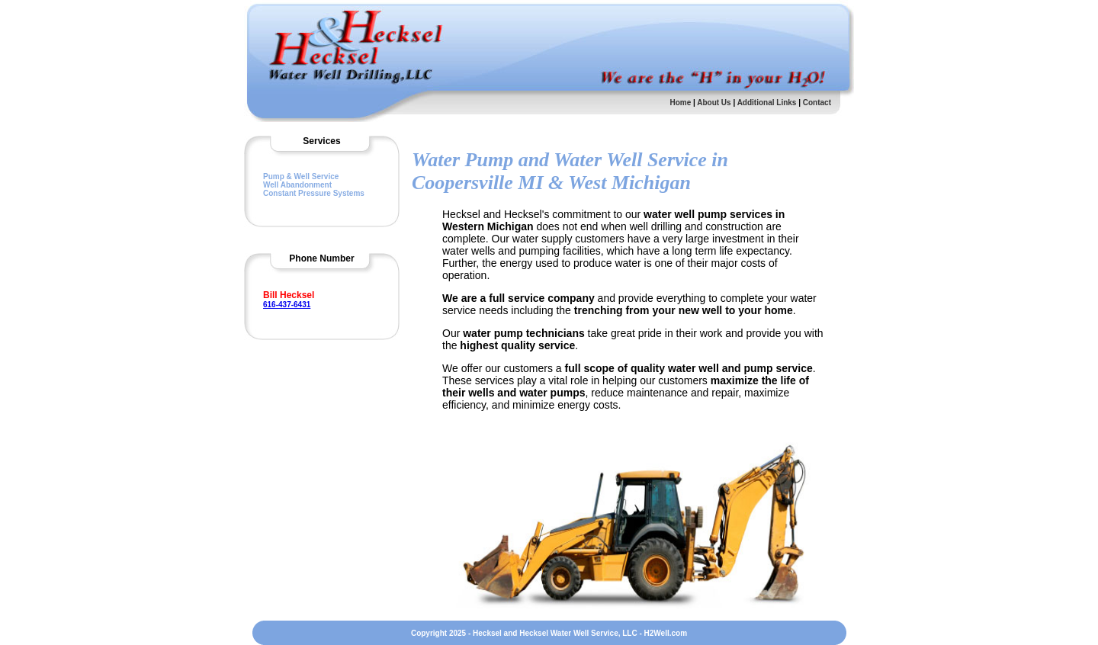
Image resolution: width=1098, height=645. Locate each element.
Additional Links (768, 102)
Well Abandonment (297, 185)
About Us (713, 102)
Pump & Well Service (301, 176)
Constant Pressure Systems (313, 193)
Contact (817, 102)
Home (680, 102)
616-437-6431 (286, 304)
